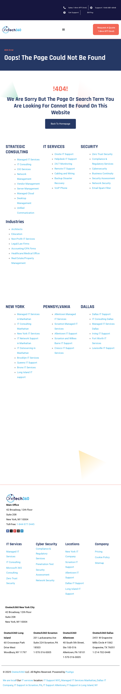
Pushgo (70, 672)
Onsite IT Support (64, 154)
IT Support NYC (52, 680)
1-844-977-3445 (25, 524)
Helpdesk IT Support (66, 159)
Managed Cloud (25, 193)
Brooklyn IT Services (28, 357)
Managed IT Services (28, 159)
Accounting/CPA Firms (23, 248)
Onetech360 (18, 672)
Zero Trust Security (102, 154)
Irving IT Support (101, 333)
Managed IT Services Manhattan (78, 680)
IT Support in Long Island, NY (82, 685)
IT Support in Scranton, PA (28, 685)
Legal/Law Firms (20, 243)
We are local (9, 680)
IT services (27, 680)
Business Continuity (102, 173)
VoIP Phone (61, 188)
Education (16, 234)
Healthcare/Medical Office (25, 253)
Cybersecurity (99, 168)
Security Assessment (103, 178)
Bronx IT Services (26, 367)
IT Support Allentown (54, 685)
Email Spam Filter (101, 188)
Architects (16, 229)
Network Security (101, 183)
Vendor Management (28, 183)
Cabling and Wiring (65, 173)
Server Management (28, 188)
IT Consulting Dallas (102, 319)
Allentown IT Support (66, 333)
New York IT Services (28, 333)
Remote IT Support (65, 168)
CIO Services (24, 169)
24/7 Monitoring (63, 163)
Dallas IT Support (101, 314)
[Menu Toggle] (63, 29)
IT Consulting (24, 164)
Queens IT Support (27, 362)
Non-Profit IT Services (23, 238)
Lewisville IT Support (103, 348)
